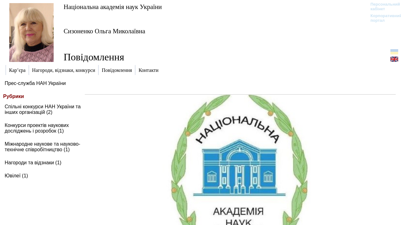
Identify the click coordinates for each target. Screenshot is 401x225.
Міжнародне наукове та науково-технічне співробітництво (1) (42, 146)
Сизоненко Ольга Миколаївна (104, 31)
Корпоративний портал (382, 18)
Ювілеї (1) (16, 175)
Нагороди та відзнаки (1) (33, 162)
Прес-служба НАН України (35, 83)
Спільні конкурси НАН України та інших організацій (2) (43, 109)
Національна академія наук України (113, 6)
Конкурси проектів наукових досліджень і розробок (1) (37, 128)
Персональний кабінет (382, 6)
